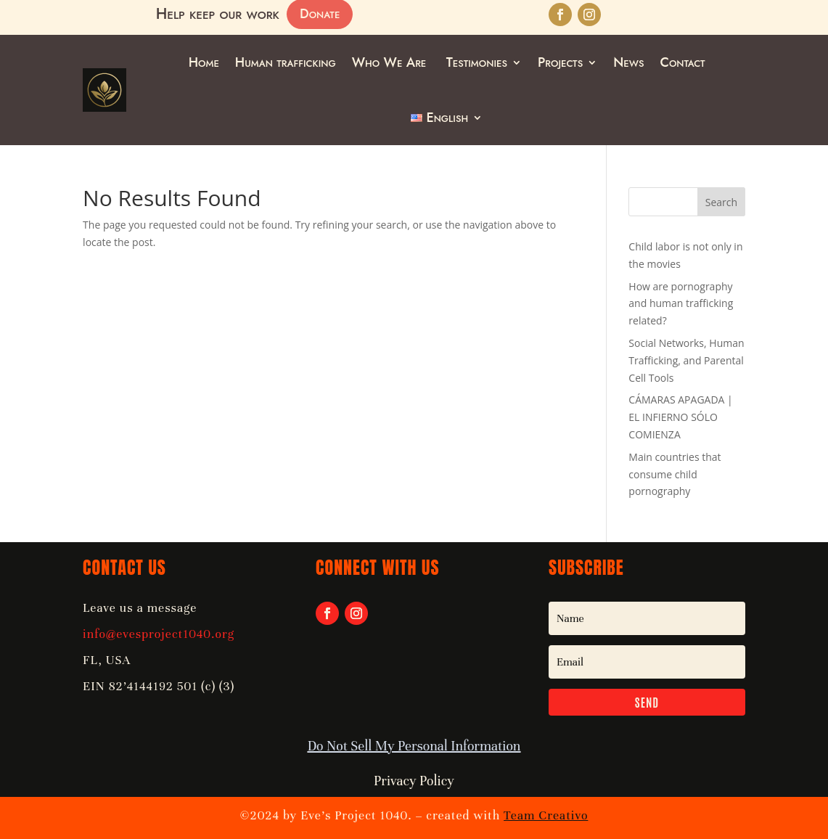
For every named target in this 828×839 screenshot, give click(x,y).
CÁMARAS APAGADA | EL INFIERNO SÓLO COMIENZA (680, 417)
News (628, 62)
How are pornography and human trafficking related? (680, 303)
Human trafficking (285, 62)
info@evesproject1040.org (158, 634)
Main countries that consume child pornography (674, 474)
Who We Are (391, 62)
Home (204, 62)
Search (721, 202)
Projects (560, 62)
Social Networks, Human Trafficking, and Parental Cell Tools (686, 360)
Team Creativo (546, 815)
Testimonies (476, 62)
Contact (682, 62)
